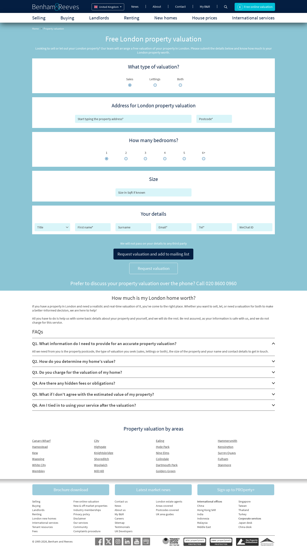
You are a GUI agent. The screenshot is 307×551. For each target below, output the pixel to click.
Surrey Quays (227, 453)
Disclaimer (79, 518)
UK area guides (165, 514)
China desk (245, 527)
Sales (129, 79)
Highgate (100, 447)
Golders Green (166, 471)
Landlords (99, 18)
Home (35, 28)
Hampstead (40, 447)
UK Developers (123, 531)
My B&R (205, 6)
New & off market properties (90, 506)
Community (80, 527)
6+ (203, 153)
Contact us (121, 501)
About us (120, 510)
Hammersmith (227, 441)
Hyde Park (162, 447)
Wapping (38, 459)
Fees (35, 531)
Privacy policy (81, 514)
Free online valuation (86, 501)
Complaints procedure (87, 531)
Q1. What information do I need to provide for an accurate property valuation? (104, 343)
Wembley (38, 471)
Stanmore (224, 465)
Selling (39, 18)
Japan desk (245, 523)
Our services (80, 523)
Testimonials (122, 527)
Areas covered (164, 506)
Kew (35, 453)
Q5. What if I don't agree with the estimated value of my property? (93, 394)
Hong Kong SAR (206, 510)
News (135, 6)
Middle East (204, 527)
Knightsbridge (103, 453)
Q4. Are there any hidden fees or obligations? (73, 383)
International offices (209, 501)
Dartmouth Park (167, 465)
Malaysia (202, 523)
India (200, 514)
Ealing (160, 441)
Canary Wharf (41, 441)
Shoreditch (101, 459)
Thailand (243, 510)
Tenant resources (42, 527)
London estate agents (169, 501)
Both (180, 79)
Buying (67, 18)
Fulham (223, 459)
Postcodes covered (167, 510)
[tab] (153, 343)
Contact (180, 6)
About (157, 6)
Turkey (242, 514)
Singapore (244, 501)
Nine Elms (162, 453)
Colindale (162, 459)
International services (253, 18)
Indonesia (203, 518)
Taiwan (242, 506)
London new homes (44, 518)
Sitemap (120, 523)
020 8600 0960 (221, 283)
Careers (119, 518)
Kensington (225, 447)
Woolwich (100, 465)
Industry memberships (87, 510)
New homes (165, 18)
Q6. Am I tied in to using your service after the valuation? (84, 405)
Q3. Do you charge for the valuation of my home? (77, 372)
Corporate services (249, 518)
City (96, 441)
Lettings (154, 79)
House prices (204, 18)
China (200, 506)
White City (39, 465)
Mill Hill (99, 471)
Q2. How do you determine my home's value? (73, 361)
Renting (131, 18)
